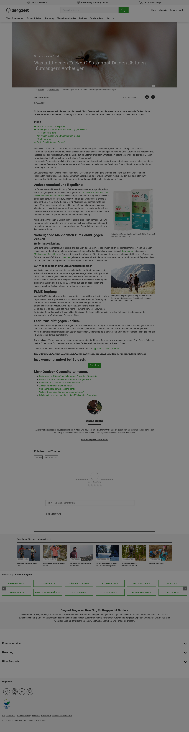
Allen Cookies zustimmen (121, 139)
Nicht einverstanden (68, 139)
